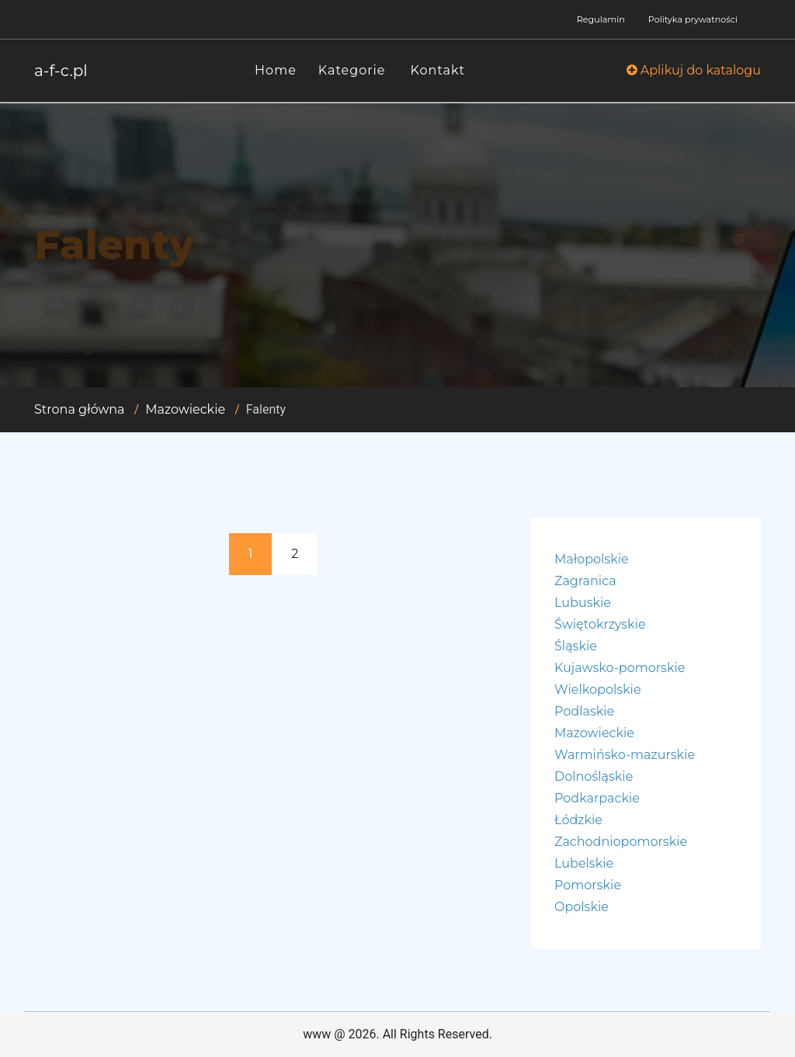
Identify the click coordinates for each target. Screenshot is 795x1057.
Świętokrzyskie (600, 624)
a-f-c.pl (61, 70)
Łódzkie (578, 820)
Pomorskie (587, 885)
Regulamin (601, 19)
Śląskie (575, 646)
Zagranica (585, 581)
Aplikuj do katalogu (694, 70)
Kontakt (438, 70)
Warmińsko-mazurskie (624, 754)
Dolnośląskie (593, 776)
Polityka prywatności (693, 19)
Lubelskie (583, 863)
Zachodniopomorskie (620, 841)
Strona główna (79, 409)
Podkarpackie (597, 798)
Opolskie (581, 906)
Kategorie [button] (352, 70)
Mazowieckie (185, 409)
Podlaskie (584, 711)
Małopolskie (591, 559)
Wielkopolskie (597, 689)
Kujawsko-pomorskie (619, 667)
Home (276, 70)
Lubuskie (582, 602)
